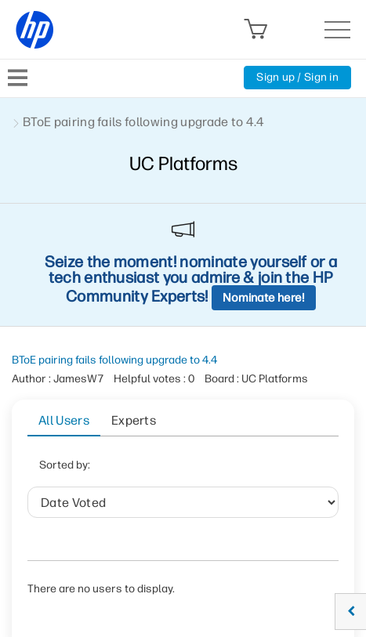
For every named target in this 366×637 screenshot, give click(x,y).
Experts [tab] (133, 420)
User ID (230, 469)
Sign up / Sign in (297, 77)
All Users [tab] (63, 420)
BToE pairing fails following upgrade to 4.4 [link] (144, 121)
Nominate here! (264, 298)
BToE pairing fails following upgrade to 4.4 (114, 360)
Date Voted (154, 469)
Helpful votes (145, 508)
